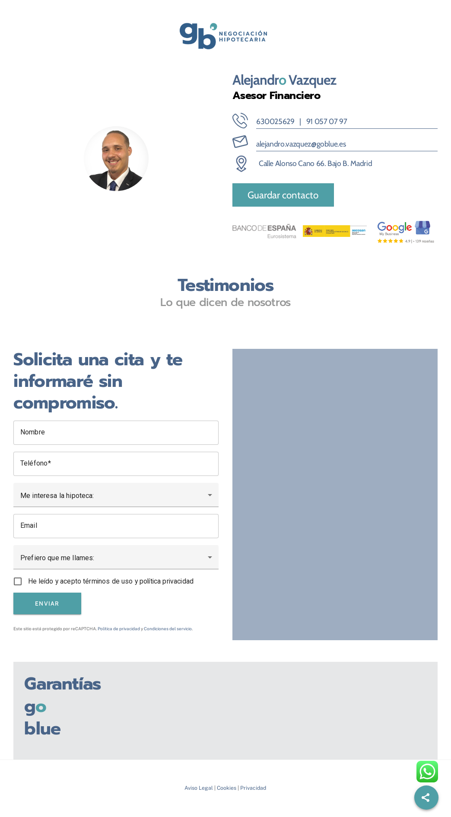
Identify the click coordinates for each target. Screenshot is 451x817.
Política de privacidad (119, 628)
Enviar (47, 603)
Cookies (226, 788)
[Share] (426, 797)
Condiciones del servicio (168, 628)
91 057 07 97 (326, 121)
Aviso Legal (198, 788)
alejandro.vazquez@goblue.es (301, 143)
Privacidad (253, 788)
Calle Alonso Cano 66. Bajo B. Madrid (315, 163)
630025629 (275, 121)
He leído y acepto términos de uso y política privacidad (111, 581)
